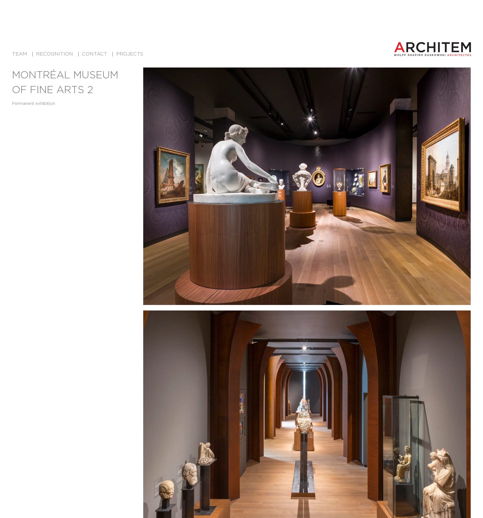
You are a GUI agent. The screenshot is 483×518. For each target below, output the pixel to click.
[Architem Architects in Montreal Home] (432, 49)
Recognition (54, 53)
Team (19, 53)
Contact (94, 53)
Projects (129, 53)
